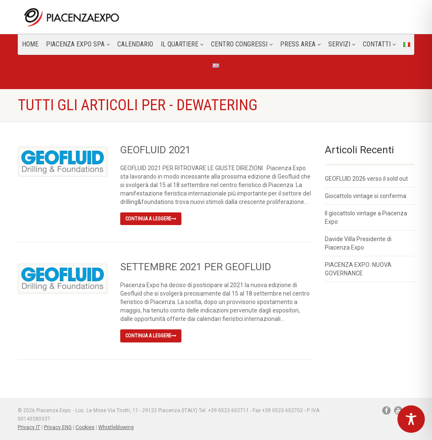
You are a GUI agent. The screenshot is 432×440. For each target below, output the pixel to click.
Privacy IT (29, 427)
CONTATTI (379, 44)
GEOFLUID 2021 (155, 150)
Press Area (300, 44)
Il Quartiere (182, 44)
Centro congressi (242, 44)
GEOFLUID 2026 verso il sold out (366, 178)
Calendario (135, 44)
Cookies (85, 427)
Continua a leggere (150, 219)
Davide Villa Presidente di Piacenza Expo (358, 243)
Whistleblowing (116, 427)
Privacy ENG (58, 427)
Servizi (341, 44)
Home (30, 44)
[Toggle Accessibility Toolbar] (411, 419)
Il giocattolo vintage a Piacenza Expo (366, 217)
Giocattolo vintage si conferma (365, 196)
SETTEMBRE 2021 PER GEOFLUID (195, 267)
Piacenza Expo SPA (78, 44)
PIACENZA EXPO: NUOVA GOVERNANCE (358, 269)
